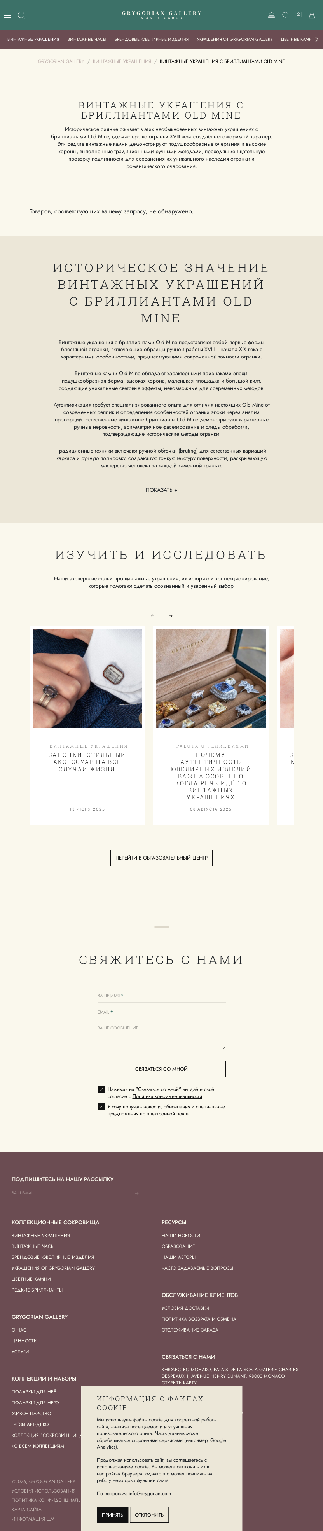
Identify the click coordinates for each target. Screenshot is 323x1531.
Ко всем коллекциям (38, 1446)
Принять (112, 1515)
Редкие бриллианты (37, 1289)
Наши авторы (179, 1257)
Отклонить (149, 1515)
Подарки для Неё (34, 1391)
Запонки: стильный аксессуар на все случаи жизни (87, 761)
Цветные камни (298, 39)
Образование (178, 1246)
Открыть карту (179, 1382)
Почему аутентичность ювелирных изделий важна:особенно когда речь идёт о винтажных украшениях (211, 776)
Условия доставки (185, 1308)
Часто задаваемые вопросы (197, 1268)
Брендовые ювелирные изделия (152, 39)
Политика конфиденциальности (167, 1096)
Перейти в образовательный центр (161, 858)
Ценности (24, 1340)
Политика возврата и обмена (199, 1319)
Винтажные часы (87, 39)
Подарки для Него (35, 1402)
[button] (317, 39)
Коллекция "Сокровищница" (48, 1435)
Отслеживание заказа (190, 1330)
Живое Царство (31, 1413)
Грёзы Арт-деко (30, 1424)
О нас (19, 1330)
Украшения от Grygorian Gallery (234, 39)
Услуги (20, 1351)
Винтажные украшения (33, 39)
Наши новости (181, 1235)
